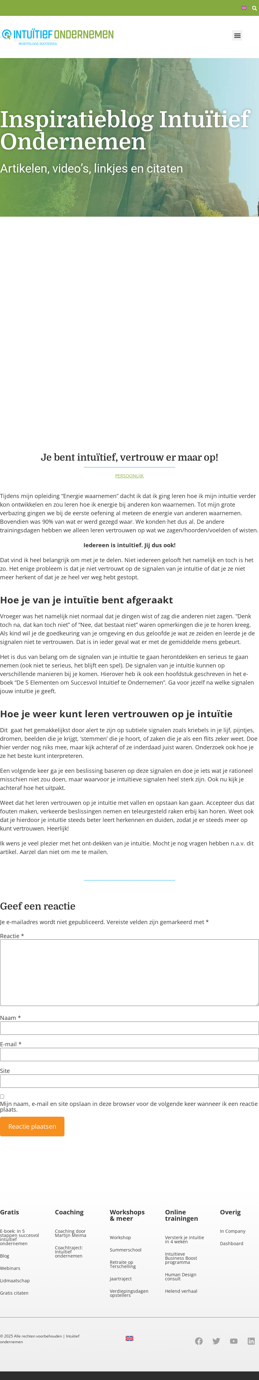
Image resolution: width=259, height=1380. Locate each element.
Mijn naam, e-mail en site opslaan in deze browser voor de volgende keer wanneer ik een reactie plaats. (129, 1106)
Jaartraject (121, 1279)
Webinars (10, 1268)
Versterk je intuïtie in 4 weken (184, 1239)
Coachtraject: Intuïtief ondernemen (69, 1252)
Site (5, 1071)
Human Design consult (180, 1277)
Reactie (12, 936)
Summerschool (126, 1250)
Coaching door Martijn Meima (70, 1233)
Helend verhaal (181, 1291)
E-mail (11, 1044)
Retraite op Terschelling (123, 1264)
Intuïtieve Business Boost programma (181, 1258)
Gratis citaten (14, 1293)
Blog (4, 1256)
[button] (254, 8)
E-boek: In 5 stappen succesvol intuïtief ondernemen (19, 1237)
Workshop (120, 1237)
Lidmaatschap (15, 1281)
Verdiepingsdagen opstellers (129, 1293)
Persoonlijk (129, 476)
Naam (10, 1018)
